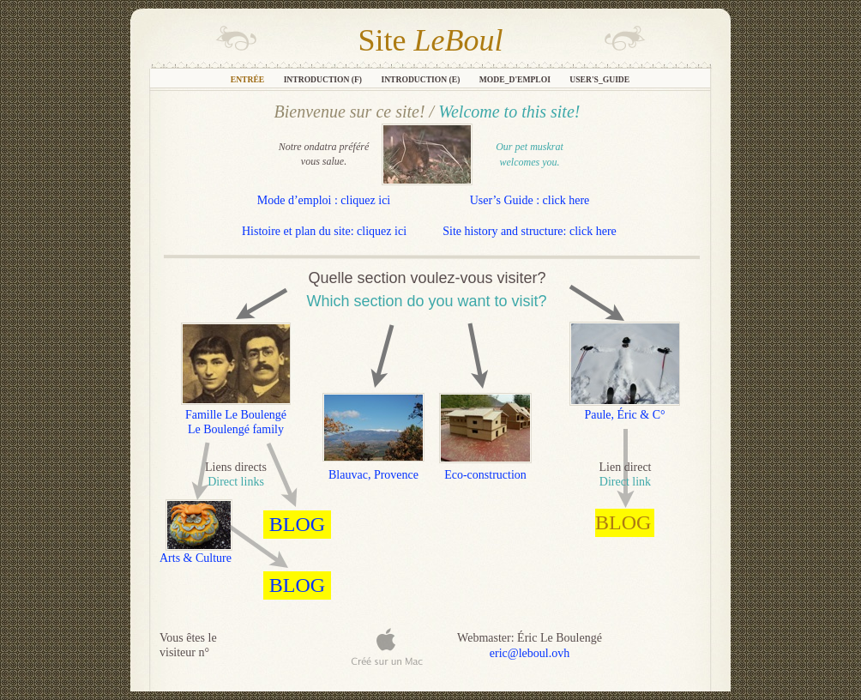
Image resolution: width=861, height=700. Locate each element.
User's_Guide (599, 79)
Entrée (249, 79)
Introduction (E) (421, 79)
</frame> (654, 652)
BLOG (623, 522)
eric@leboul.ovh (529, 653)
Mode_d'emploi (516, 79)
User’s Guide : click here (530, 200)
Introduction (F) (324, 79)
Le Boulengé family (236, 429)
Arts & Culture (196, 558)
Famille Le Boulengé (235, 414)
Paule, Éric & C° (624, 414)
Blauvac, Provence (373, 474)
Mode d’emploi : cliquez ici (324, 200)
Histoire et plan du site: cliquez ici (324, 231)
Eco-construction (485, 474)
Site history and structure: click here (530, 231)
